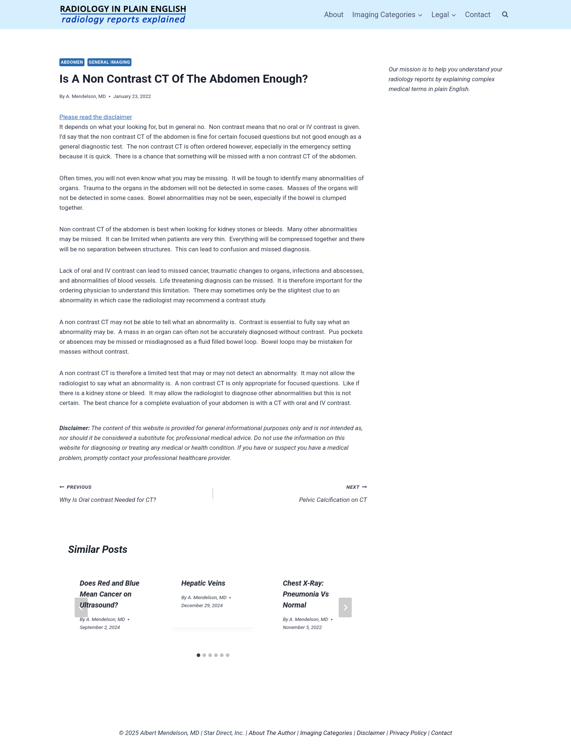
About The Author (272, 732)
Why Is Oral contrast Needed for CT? (133, 492)
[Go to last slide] (81, 607)
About (333, 14)
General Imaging (109, 62)
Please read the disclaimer (95, 117)
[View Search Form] (505, 14)
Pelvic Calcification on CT (293, 492)
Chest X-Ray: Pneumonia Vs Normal (306, 594)
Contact (478, 14)
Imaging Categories (326, 732)
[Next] (345, 607)
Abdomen (72, 62)
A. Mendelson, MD (86, 96)
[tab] (198, 655)
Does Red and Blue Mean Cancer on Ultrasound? (109, 594)
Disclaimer (371, 732)
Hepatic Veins (203, 583)
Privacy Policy (408, 732)
